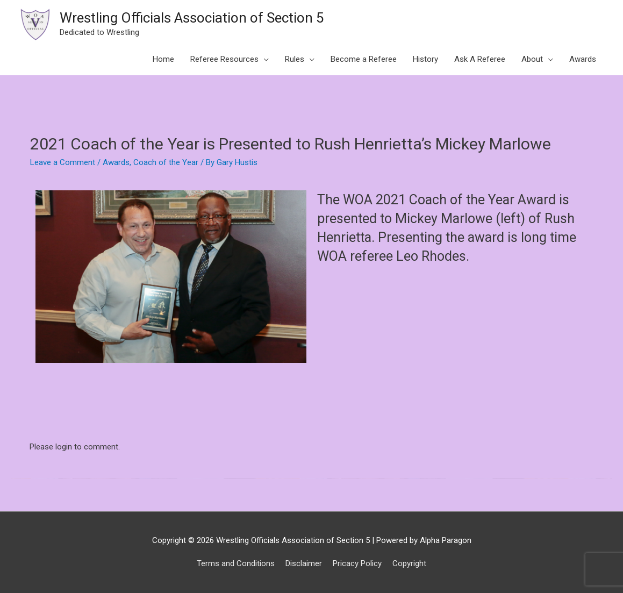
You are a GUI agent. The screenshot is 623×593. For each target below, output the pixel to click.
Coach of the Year (165, 162)
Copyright (409, 563)
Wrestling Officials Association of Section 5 (192, 18)
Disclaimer (303, 563)
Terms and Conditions (236, 563)
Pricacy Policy (357, 563)
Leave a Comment (62, 162)
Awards (116, 162)
